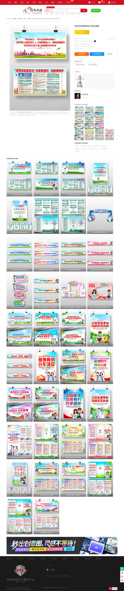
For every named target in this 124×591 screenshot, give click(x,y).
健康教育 (83, 146)
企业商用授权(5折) (97, 54)
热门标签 (20, 558)
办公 (46, 2)
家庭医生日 (78, 148)
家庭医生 (104, 146)
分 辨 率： (77, 43)
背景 (34, 2)
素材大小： (77, 48)
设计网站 (14, 18)
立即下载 (82, 32)
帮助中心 (65, 558)
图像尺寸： (77, 46)
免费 (52, 2)
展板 (24, 18)
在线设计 (60, 2)
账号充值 (43, 558)
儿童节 (63, 14)
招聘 (47, 14)
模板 (15, 2)
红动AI (69, 1)
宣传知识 (77, 151)
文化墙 (51, 14)
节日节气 (29, 18)
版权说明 (87, 558)
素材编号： (77, 38)
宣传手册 (89, 146)
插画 (28, 2)
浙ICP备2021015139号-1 (24, 587)
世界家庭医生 (104, 148)
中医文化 (73, 14)
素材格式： (77, 41)
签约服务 (85, 148)
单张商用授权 (81, 54)
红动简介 (76, 558)
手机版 (99, 558)
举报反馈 (112, 38)
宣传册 (76, 146)
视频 (40, 2)
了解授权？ (110, 54)
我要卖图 (122, 569)
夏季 (68, 14)
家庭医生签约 (97, 146)
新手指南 (54, 558)
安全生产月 (84, 14)
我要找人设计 (95, 10)
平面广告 (20, 18)
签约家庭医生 (92, 148)
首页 (9, 2)
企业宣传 (57, 14)
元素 (21, 2)
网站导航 (31, 558)
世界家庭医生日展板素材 (81, 104)
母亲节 (78, 14)
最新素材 (9, 558)
